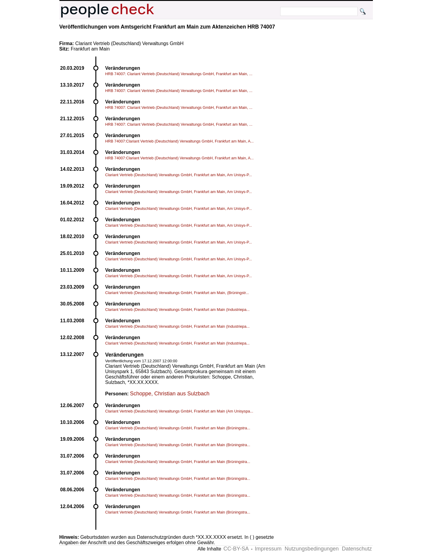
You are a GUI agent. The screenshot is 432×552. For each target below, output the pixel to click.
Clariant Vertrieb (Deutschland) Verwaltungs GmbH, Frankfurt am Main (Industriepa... (177, 309)
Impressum (268, 549)
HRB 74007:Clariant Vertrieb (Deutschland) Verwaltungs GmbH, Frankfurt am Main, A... (179, 141)
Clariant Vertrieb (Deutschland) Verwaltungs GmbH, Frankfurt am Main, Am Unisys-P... (178, 175)
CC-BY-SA (236, 549)
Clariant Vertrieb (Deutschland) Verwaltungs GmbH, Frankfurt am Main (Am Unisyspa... (179, 411)
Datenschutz (357, 549)
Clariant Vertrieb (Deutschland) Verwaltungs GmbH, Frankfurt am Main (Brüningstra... (177, 428)
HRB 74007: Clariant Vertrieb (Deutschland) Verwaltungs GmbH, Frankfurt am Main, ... (179, 74)
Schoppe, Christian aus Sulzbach (169, 394)
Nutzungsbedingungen (312, 549)
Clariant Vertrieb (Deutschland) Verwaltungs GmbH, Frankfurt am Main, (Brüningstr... (177, 292)
